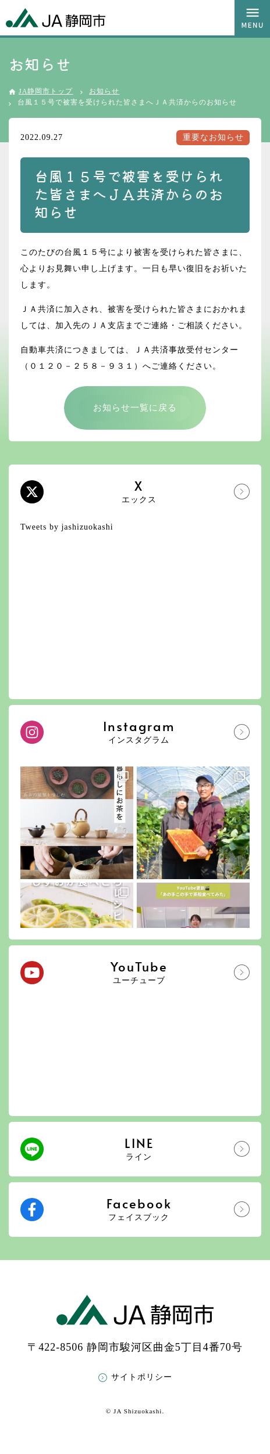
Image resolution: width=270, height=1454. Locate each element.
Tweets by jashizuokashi (66, 527)
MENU (252, 17)
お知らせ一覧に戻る (135, 407)
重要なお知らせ (213, 137)
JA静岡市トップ (46, 91)
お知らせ (104, 91)
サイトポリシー (141, 1377)
